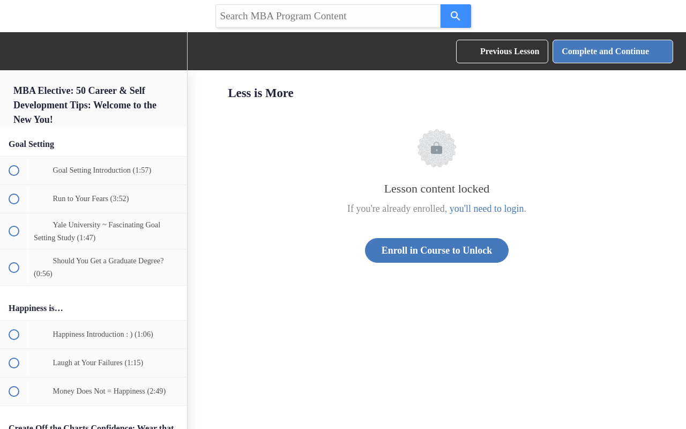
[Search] (456, 16)
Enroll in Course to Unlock (437, 250)
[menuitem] (173, 51)
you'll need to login (487, 208)
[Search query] (328, 16)
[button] (13, 51)
